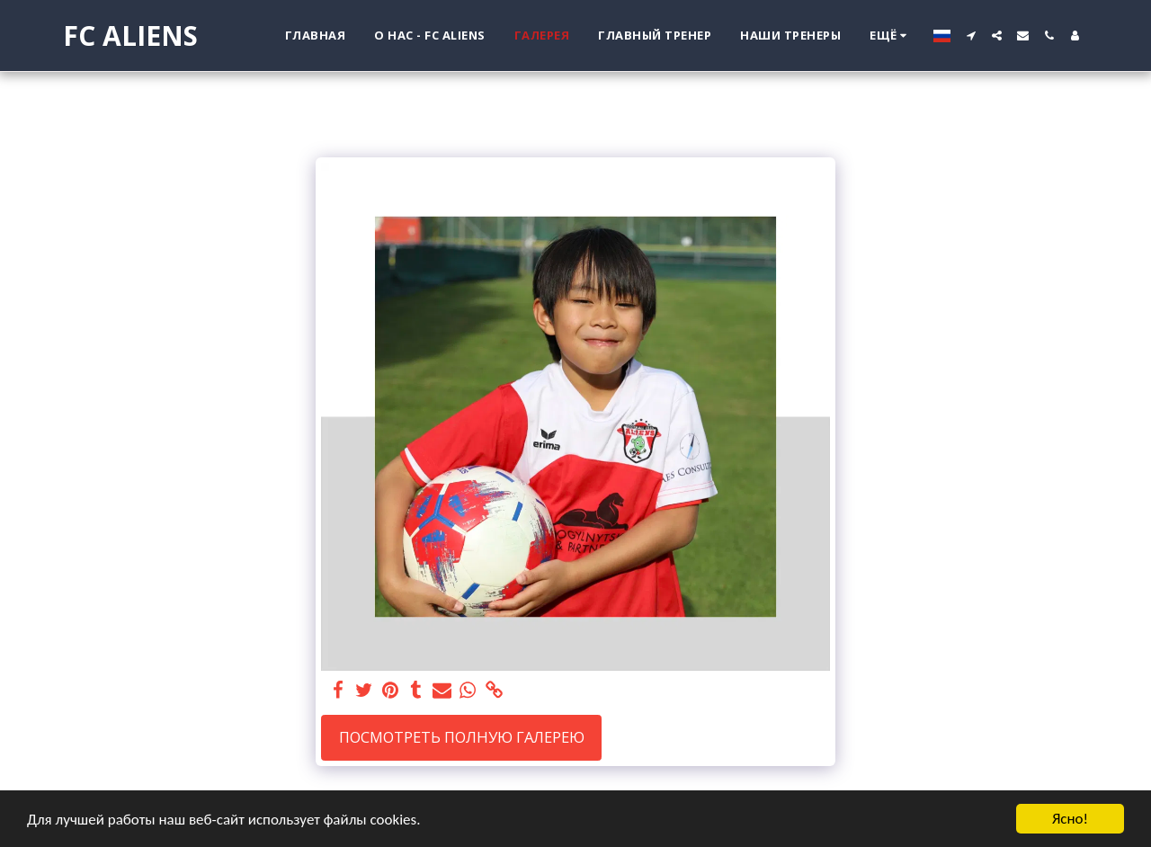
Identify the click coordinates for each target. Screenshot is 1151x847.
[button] (971, 35)
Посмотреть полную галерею (461, 737)
